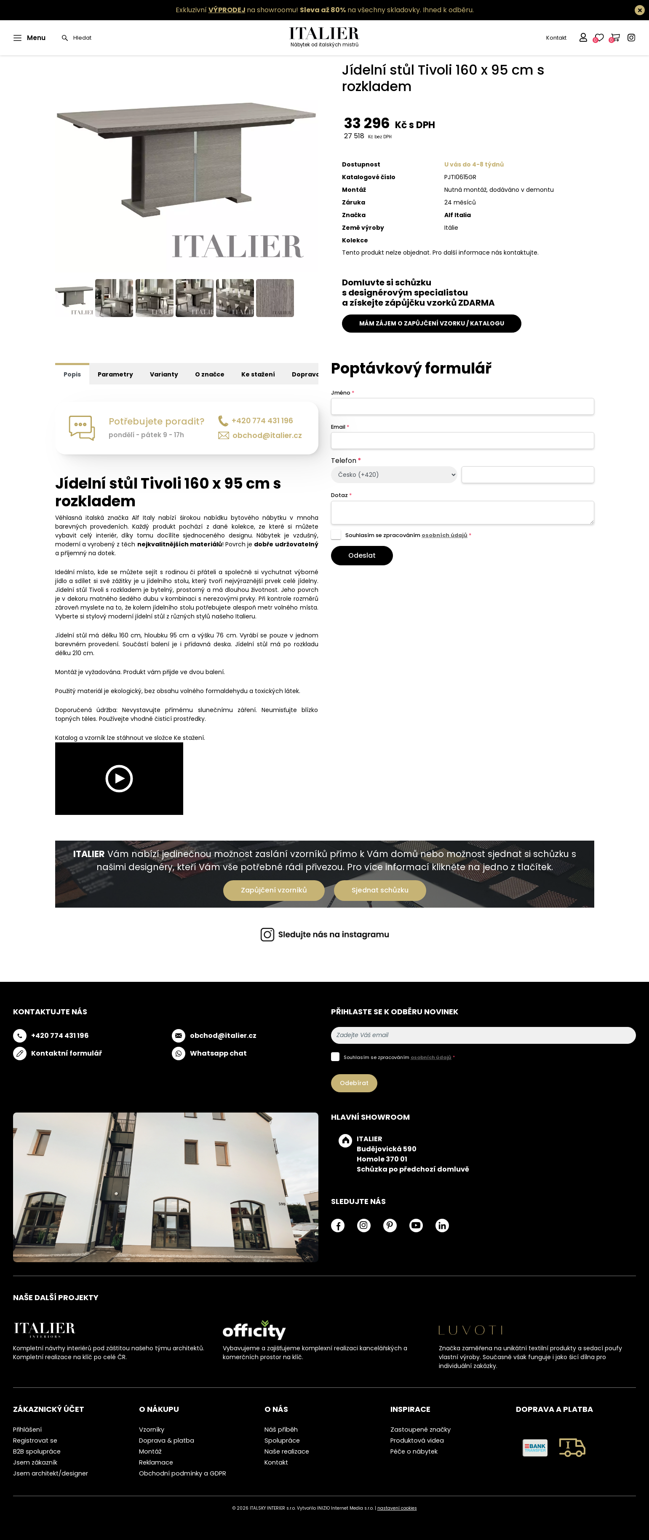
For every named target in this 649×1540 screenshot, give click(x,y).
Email (340, 426)
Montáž (150, 1451)
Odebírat (354, 1083)
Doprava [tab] (306, 374)
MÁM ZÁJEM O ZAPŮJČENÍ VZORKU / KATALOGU (431, 323)
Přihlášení (27, 1429)
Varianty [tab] (164, 374)
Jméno (342, 392)
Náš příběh (281, 1429)
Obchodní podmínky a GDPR (182, 1473)
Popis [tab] (72, 374)
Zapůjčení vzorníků (274, 890)
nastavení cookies (397, 1508)
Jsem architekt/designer (50, 1473)
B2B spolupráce (37, 1451)
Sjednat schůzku (380, 890)
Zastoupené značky (420, 1429)
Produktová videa (417, 1440)
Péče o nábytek (414, 1451)
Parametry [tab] (115, 374)
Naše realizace (286, 1451)
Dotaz (341, 495)
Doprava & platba (166, 1440)
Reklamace (156, 1462)
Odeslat (362, 555)
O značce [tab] (209, 374)
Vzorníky (151, 1429)
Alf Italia (457, 215)
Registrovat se (35, 1440)
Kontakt (556, 37)
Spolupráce (282, 1440)
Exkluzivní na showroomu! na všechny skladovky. (298, 10)
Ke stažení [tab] (258, 374)
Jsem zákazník (35, 1462)
